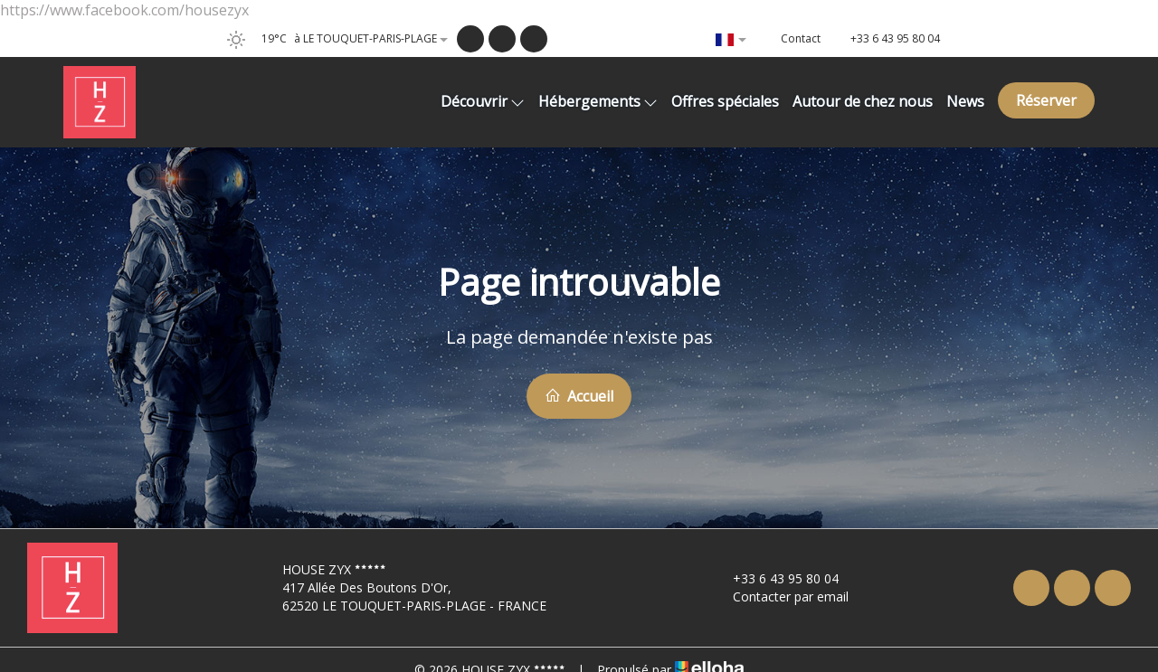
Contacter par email (780, 596)
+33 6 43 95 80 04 (775, 578)
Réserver (1046, 100)
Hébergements (598, 101)
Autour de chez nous (863, 101)
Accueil (579, 396)
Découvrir (483, 101)
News (965, 101)
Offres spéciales (725, 101)
